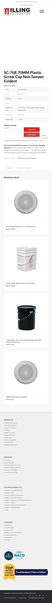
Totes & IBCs (9, 442)
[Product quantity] (13, 129)
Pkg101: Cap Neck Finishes (14, 490)
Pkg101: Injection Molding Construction (18, 500)
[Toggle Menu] (42, 11)
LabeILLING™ (9, 463)
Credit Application (11, 535)
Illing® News (9, 528)
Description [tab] (9, 168)
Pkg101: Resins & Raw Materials (15, 505)
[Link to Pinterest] (43, 595)
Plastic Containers (11, 423)
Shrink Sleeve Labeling (12, 467)
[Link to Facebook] (29, 595)
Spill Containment (11, 445)
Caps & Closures (10, 428)
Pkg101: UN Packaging (12, 507)
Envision (8, 460)
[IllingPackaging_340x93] (21, 11)
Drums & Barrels (10, 440)
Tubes (7, 430)
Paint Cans (8, 437)
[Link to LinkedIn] (36, 595)
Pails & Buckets (31, 158)
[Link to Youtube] (39, 595)
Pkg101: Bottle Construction (14, 495)
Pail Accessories (22, 158)
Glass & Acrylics (10, 433)
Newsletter (8, 537)
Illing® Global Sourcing (12, 465)
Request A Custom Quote (13, 533)
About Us (8, 525)
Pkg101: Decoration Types (13, 498)
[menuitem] (26, 1)
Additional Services (11, 472)
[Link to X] (33, 595)
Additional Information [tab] (24, 168)
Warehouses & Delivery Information (26, 1)
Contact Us (8, 530)
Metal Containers (11, 425)
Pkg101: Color (9, 493)
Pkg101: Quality (10, 502)
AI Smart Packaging (11, 470)
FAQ (6, 510)
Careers (7, 540)
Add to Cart (31, 129)
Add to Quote (31, 135)
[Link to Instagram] (46, 595)
